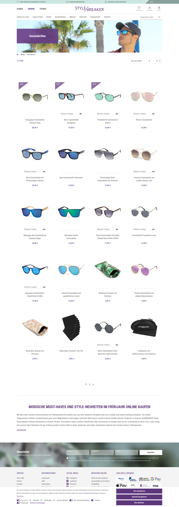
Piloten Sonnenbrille (144, 120)
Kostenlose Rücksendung (76, 2)
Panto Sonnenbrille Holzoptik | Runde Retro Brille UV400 (107, 237)
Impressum (45, 478)
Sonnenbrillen (60, 17)
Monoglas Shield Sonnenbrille (71, 237)
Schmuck (83, 17)
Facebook (72, 481)
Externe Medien (62, 500)
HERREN (31, 9)
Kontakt (19, 484)
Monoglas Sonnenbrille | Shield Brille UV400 (35, 294)
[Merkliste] (139, 8)
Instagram (72, 478)
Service (19, 481)
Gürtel (48, 17)
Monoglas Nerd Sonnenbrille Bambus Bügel (35, 237)
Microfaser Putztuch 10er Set (71, 351)
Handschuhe (95, 17)
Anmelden (150, 452)
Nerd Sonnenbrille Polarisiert (71, 177)
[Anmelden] (150, 8)
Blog (151, 2)
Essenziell (24, 500)
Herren (22, 54)
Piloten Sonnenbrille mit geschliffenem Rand (71, 294)
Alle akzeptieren (139, 491)
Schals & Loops (23, 17)
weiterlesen (21, 430)
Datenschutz (46, 484)
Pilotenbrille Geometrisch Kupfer (107, 121)
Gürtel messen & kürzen (99, 478)
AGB (43, 481)
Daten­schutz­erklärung (90, 493)
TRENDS (43, 9)
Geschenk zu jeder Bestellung (117, 2)
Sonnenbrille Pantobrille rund (144, 235)
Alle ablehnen (139, 503)
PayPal (97, 500)
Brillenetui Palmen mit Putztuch (108, 294)
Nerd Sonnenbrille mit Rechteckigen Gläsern (35, 179)
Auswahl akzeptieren (139, 497)
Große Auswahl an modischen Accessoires (32, 2)
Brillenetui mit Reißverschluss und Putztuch (144, 352)
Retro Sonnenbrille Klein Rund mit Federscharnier (108, 352)
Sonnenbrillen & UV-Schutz (100, 481)
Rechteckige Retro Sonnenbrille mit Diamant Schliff (107, 179)
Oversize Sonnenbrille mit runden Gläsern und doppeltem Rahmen (144, 179)
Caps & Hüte (38, 17)
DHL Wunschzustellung (81, 500)
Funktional (24, 503)
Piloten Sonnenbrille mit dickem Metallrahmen (144, 294)
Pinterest (71, 484)
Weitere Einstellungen (37, 503)
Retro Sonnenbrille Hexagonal (71, 121)
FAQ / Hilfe (20, 478)
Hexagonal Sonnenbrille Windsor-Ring (35, 121)
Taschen (107, 17)
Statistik (36, 500)
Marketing (47, 500)
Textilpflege (95, 484)
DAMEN (20, 9)
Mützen (73, 17)
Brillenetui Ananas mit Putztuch (35, 352)
